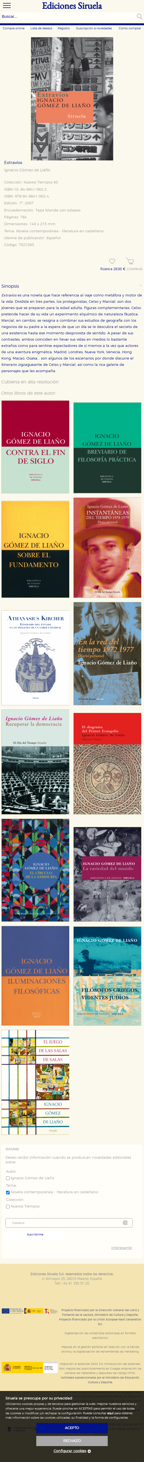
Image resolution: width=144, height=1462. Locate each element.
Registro (64, 28)
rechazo (72, 1441)
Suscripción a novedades (94, 28)
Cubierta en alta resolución (30, 382)
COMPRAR (135, 269)
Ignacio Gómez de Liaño (27, 170)
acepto (72, 1428)
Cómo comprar (130, 28)
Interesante (121, 1248)
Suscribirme (35, 1234)
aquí (110, 1413)
